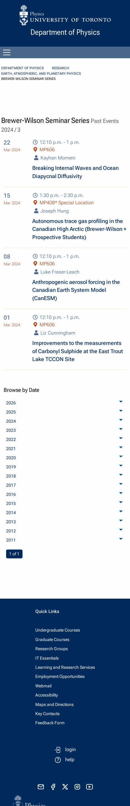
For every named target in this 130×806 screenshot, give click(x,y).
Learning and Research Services (65, 667)
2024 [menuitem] (11, 421)
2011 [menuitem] (11, 540)
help (69, 759)
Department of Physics (22, 68)
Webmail (43, 685)
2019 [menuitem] (11, 466)
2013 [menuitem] (11, 521)
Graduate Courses (52, 639)
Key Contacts (47, 713)
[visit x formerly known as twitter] (65, 786)
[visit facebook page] (53, 786)
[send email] (40, 786)
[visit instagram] (77, 786)
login (70, 749)
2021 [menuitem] (11, 448)
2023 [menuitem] (11, 430)
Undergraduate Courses (57, 630)
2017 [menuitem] (11, 485)
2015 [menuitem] (11, 503)
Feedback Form (50, 722)
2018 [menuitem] (11, 476)
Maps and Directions (54, 704)
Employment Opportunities (60, 676)
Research (60, 68)
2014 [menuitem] (11, 512)
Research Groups (51, 648)
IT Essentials (47, 658)
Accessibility (46, 695)
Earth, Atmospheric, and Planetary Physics (41, 74)
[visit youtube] (89, 786)
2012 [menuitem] (11, 530)
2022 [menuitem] (11, 439)
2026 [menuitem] (11, 402)
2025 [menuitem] (11, 412)
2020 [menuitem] (11, 457)
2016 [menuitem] (11, 494)
